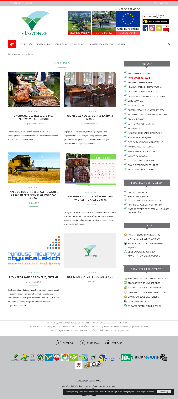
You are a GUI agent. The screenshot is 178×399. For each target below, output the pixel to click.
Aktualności (33, 111)
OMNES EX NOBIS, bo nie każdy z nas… (90, 117)
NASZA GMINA (43, 44)
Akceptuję (164, 392)
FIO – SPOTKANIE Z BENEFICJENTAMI (33, 278)
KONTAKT (122, 44)
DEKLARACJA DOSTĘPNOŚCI (89, 380)
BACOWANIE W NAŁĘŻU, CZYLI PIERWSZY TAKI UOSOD (34, 117)
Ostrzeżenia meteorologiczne (90, 277)
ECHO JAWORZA (161, 3)
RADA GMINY (78, 44)
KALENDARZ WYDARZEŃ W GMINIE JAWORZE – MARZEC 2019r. (90, 198)
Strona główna (14, 54)
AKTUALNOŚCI (26, 44)
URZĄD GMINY (61, 44)
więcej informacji (147, 392)
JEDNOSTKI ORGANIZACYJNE (101, 44)
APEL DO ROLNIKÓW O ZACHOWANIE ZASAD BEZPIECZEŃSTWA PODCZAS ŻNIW (33, 196)
